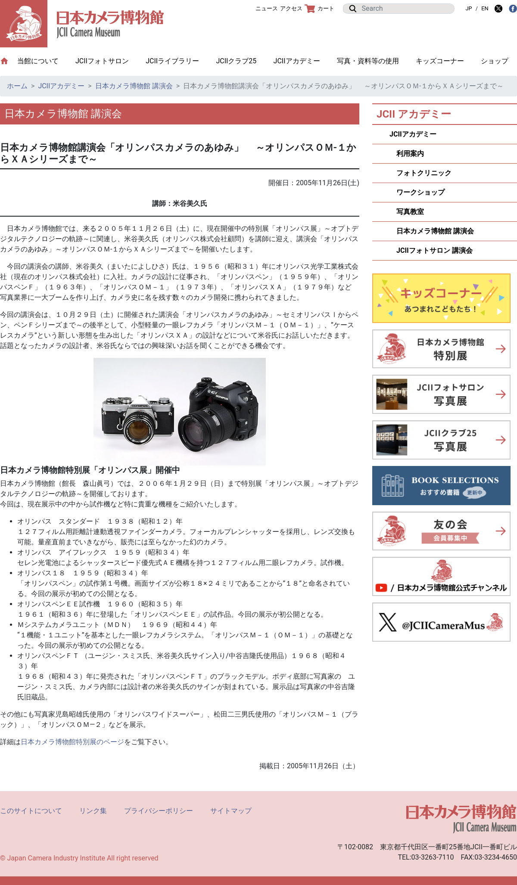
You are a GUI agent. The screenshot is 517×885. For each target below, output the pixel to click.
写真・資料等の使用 (368, 61)
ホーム (17, 86)
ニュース (266, 8)
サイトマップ (231, 811)
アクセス (291, 8)
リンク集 (93, 811)
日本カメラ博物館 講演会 (134, 86)
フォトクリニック (420, 173)
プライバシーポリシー (158, 811)
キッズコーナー (440, 61)
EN (484, 8)
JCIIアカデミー (297, 61)
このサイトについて (31, 811)
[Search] (405, 8)
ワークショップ (417, 192)
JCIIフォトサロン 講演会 (431, 250)
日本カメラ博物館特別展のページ (72, 742)
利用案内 (406, 153)
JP (468, 8)
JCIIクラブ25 (236, 61)
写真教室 (406, 212)
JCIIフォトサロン (102, 61)
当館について (42, 60)
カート (319, 8)
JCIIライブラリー (172, 61)
